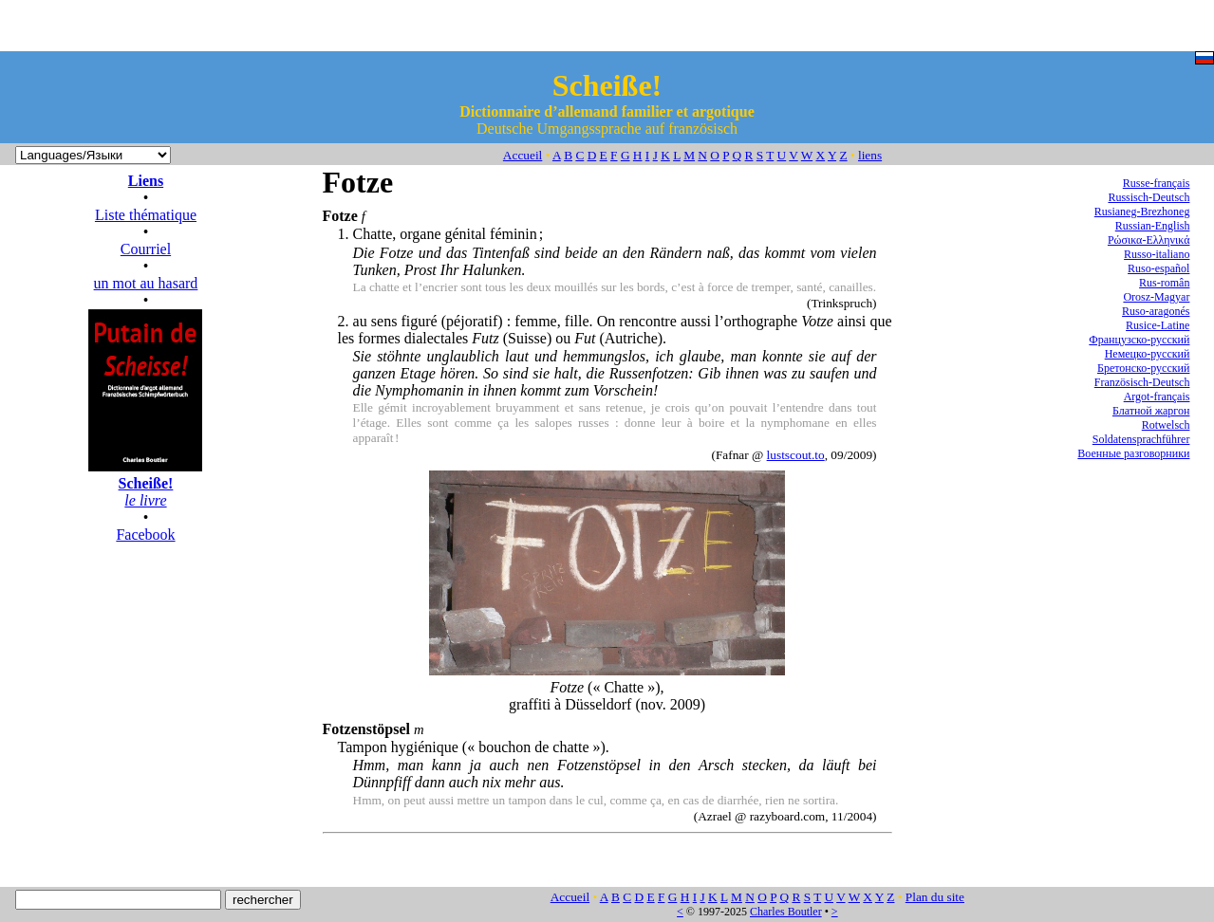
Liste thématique (145, 215)
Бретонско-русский (1143, 368)
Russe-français (1156, 183)
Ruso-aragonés (1155, 311)
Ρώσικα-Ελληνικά (1149, 240)
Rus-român (1164, 282)
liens (870, 155)
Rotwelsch (1166, 425)
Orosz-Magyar (1156, 297)
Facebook (145, 534)
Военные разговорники (1133, 453)
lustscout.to (796, 455)
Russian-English (1152, 225)
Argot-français (1157, 396)
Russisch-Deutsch (1148, 197)
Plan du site (935, 897)
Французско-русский (1139, 339)
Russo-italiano (1156, 254)
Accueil (522, 155)
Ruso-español (1158, 268)
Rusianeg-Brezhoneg (1142, 211)
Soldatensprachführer (1141, 439)
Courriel (146, 249)
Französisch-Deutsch (1142, 382)
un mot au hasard (146, 283)
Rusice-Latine (1157, 325)
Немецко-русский (1147, 353)
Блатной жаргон (1151, 410)
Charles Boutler (786, 911)
